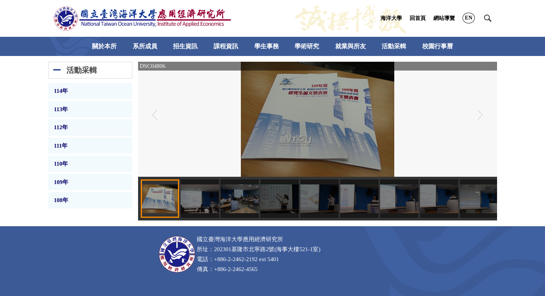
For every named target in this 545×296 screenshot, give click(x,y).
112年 (61, 127)
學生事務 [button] (266, 46)
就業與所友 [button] (350, 46)
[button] (488, 18)
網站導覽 (444, 18)
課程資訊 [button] (226, 46)
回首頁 (418, 18)
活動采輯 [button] (394, 46)
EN (468, 18)
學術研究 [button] (307, 46)
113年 (61, 109)
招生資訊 (185, 46)
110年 (61, 164)
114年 (61, 91)
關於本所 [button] (104, 46)
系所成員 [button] (145, 46)
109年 (61, 182)
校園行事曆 (437, 46)
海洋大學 (391, 18)
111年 (61, 146)
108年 (61, 200)
